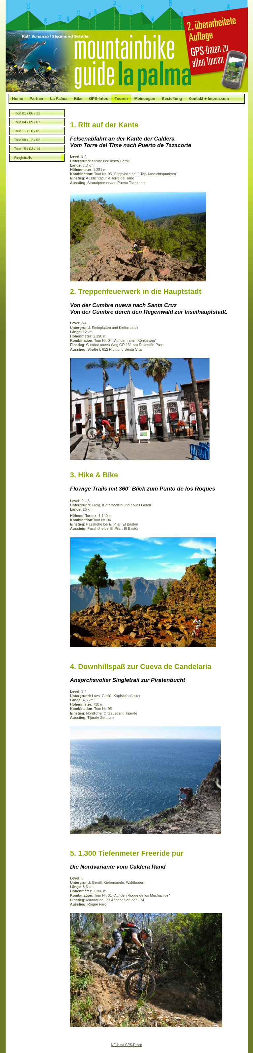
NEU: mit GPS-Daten (126, 1045)
